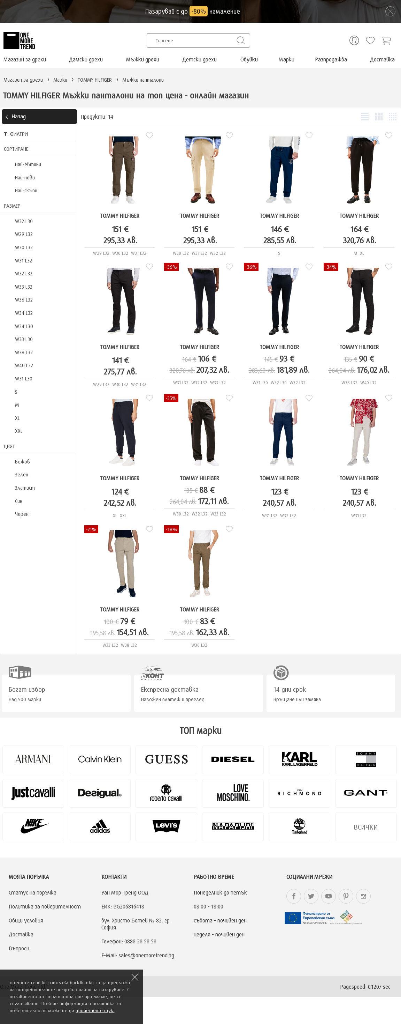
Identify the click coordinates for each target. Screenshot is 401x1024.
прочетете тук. (95, 1010)
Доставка (382, 59)
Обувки (249, 59)
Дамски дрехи (86, 59)
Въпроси (19, 948)
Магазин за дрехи (24, 59)
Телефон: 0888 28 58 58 (128, 941)
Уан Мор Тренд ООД (124, 892)
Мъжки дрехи (142, 59)
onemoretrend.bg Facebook (293, 896)
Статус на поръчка (32, 892)
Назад (18, 116)
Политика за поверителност (45, 906)
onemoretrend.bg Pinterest (346, 896)
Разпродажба (331, 59)
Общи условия (26, 920)
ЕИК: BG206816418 (122, 906)
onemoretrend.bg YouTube (328, 896)
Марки (286, 59)
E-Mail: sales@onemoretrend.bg (137, 955)
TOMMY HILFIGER (119, 215)
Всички (366, 827)
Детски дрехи (199, 59)
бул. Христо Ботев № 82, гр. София (136, 924)
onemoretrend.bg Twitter (311, 896)
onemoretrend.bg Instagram (363, 896)
